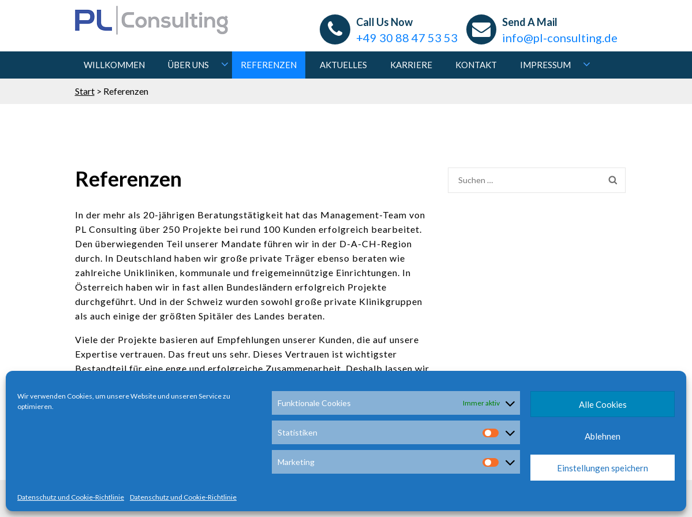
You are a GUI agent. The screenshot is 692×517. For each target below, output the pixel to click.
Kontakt (476, 64)
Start (85, 90)
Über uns (188, 64)
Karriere (411, 64)
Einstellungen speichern (602, 468)
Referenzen (269, 64)
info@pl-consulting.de (560, 37)
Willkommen (114, 64)
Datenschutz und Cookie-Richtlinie (70, 497)
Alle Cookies (603, 404)
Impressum (545, 64)
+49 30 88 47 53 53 (407, 37)
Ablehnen (602, 436)
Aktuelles (343, 64)
